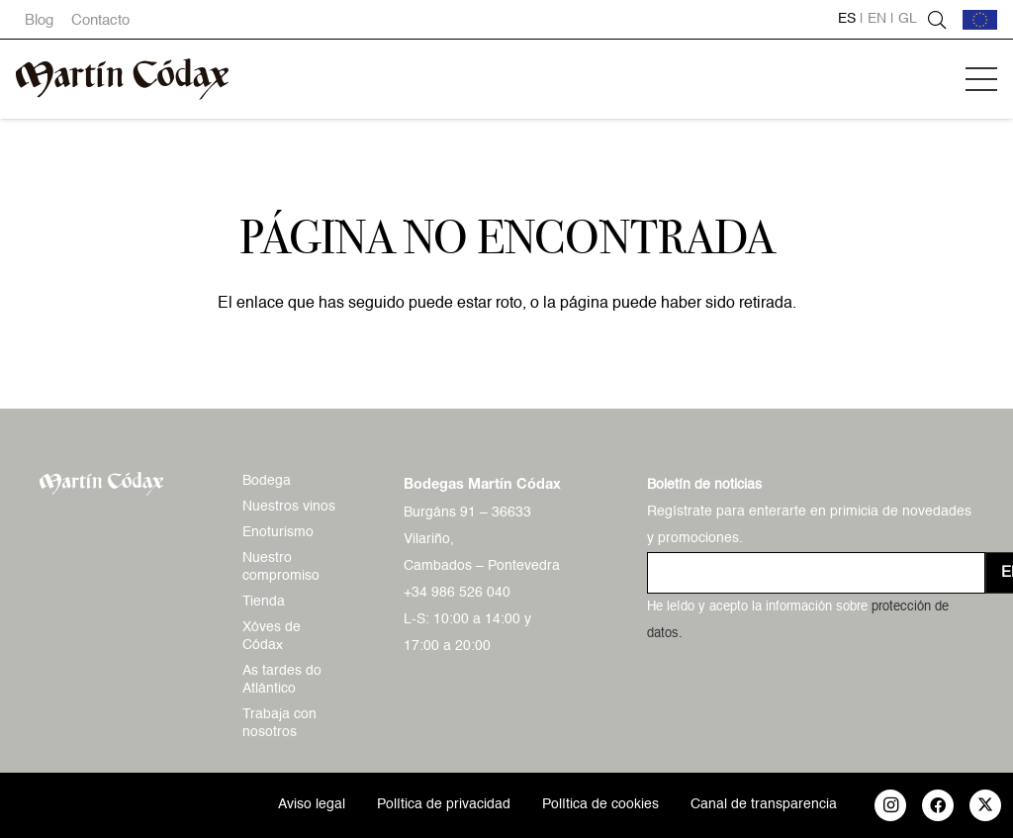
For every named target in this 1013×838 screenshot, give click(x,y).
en (877, 19)
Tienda (263, 601)
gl (907, 19)
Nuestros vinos (288, 506)
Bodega (266, 481)
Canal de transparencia (764, 804)
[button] (981, 79)
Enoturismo (278, 532)
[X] (985, 805)
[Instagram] (890, 805)
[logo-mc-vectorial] (122, 79)
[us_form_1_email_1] (816, 573)
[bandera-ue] (980, 20)
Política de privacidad (443, 804)
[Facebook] (938, 805)
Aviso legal (311, 804)
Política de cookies (600, 804)
